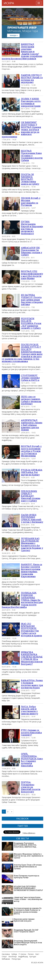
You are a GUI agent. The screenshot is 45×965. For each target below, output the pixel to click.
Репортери (16, 959)
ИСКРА (9, 3)
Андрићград (23, 956)
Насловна (6, 954)
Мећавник (6, 959)
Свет (37, 954)
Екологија (13, 956)
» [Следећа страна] (11, 811)
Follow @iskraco (29, 833)
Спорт (4, 956)
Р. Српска (22, 954)
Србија (14, 954)
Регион (31, 954)
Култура (32, 956)
